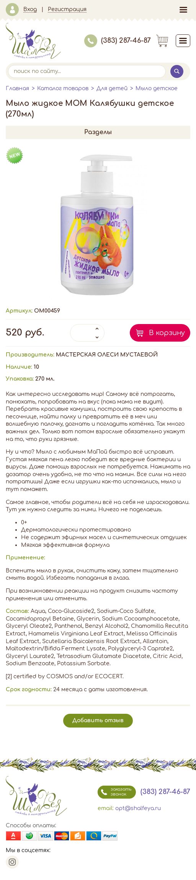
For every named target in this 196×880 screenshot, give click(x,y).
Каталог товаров (62, 88)
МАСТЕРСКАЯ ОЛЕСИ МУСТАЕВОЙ (107, 355)
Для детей (111, 88)
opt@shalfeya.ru (138, 808)
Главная (17, 88)
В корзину (167, 333)
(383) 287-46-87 (117, 40)
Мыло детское (157, 88)
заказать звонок (114, 792)
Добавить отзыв (98, 720)
